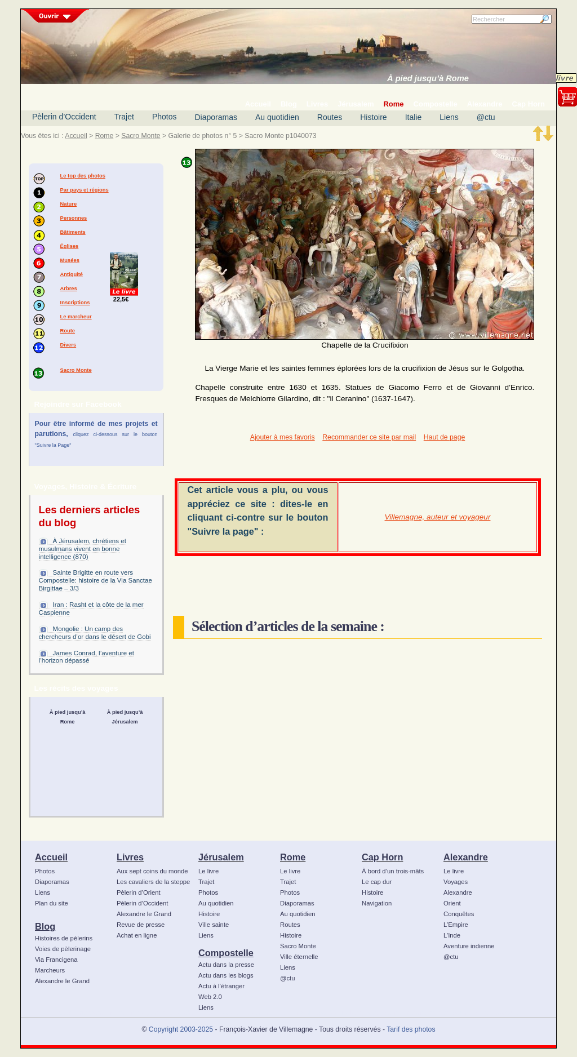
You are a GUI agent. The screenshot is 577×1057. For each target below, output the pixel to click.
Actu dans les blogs (226, 975)
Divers (68, 345)
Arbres (68, 288)
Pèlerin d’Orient (139, 892)
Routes (329, 117)
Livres (130, 857)
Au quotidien (277, 117)
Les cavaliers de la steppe (153, 881)
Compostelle (226, 953)
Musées (69, 260)
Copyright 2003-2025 (181, 1029)
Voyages (455, 881)
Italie (413, 117)
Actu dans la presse (226, 964)
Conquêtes (458, 914)
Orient (452, 903)
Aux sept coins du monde (152, 871)
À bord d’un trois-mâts (393, 871)
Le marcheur (76, 316)
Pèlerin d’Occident (64, 116)
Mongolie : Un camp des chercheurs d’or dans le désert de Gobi (95, 632)
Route (67, 331)
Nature (68, 204)
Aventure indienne (469, 946)
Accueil (76, 136)
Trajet (124, 116)
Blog (45, 926)
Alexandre (465, 857)
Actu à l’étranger (221, 986)
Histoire (373, 117)
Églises (69, 246)
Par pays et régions (84, 190)
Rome (104, 136)
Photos (164, 116)
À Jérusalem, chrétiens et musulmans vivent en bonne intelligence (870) (82, 549)
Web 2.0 (210, 996)
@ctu (486, 117)
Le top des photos (82, 176)
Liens (449, 117)
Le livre (208, 871)
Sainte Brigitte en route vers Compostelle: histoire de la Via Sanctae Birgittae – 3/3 (95, 580)
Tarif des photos (411, 1029)
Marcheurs (50, 970)
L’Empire (455, 924)
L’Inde (451, 935)
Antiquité (71, 274)
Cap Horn (382, 857)
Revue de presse (141, 924)
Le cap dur (377, 881)
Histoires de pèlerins (63, 938)
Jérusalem (221, 857)
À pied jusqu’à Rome (428, 78)
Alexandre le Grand (62, 981)
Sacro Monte (140, 136)
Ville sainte (213, 924)
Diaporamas (216, 117)
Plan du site (51, 903)
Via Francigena (56, 959)
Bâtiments (73, 232)
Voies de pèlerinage (63, 948)
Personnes (73, 218)
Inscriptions (75, 302)
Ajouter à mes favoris (282, 437)
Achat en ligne (137, 935)
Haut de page (444, 437)
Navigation (377, 903)
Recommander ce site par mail (369, 437)
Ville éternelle (299, 956)
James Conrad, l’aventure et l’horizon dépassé (86, 657)
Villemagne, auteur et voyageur (438, 517)
